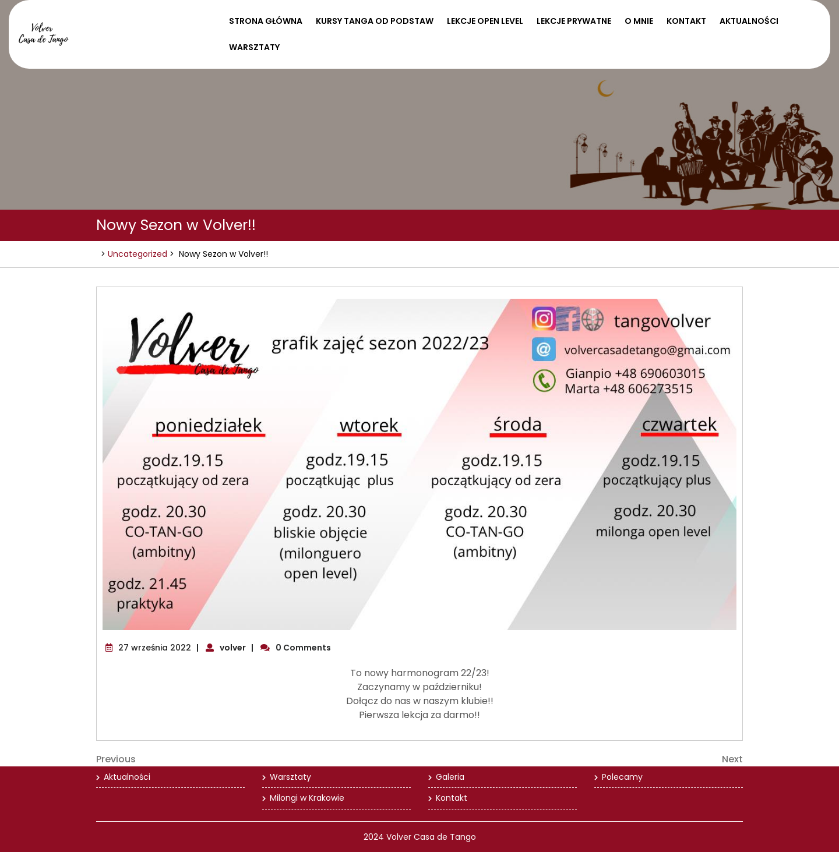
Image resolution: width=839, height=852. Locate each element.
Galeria (450, 777)
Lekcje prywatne (574, 21)
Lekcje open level (485, 21)
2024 (374, 837)
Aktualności (749, 21)
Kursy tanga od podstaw (374, 21)
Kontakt (686, 21)
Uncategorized (137, 254)
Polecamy (622, 777)
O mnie (639, 21)
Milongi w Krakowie (307, 798)
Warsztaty (254, 47)
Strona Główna (265, 21)
